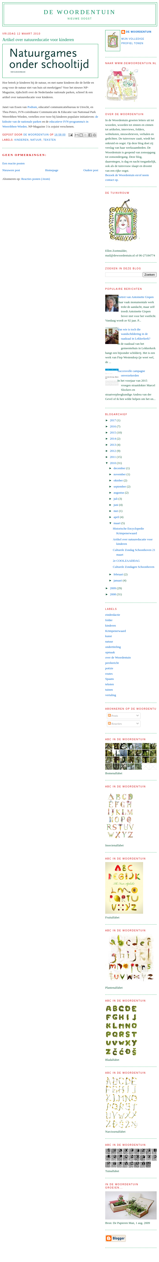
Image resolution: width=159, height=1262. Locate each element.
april (117, 517)
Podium (32, 107)
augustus (119, 492)
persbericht (112, 663)
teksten (49, 140)
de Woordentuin (80, 12)
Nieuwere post (11, 170)
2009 (113, 588)
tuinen (109, 689)
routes (109, 673)
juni (116, 505)
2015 (113, 432)
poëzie (109, 668)
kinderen (21, 140)
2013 (113, 444)
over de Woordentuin (118, 657)
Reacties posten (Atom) (35, 179)
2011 (113, 457)
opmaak (110, 652)
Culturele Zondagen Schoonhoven (133, 567)
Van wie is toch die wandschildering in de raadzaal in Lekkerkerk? (133, 334)
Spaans (109, 679)
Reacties (115, 723)
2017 (113, 420)
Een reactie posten (13, 163)
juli (116, 498)
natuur (36, 140)
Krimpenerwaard (115, 631)
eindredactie (112, 614)
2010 (113, 463)
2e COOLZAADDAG (126, 560)
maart (117, 523)
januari (118, 580)
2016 (113, 426)
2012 (113, 451)
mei (116, 511)
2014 (113, 438)
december (120, 468)
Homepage (51, 170)
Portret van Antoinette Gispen (135, 297)
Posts (113, 715)
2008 (113, 594)
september (120, 486)
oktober (119, 480)
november (120, 474)
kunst (108, 636)
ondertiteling (113, 647)
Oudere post (90, 170)
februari (119, 574)
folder (108, 620)
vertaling (110, 695)
